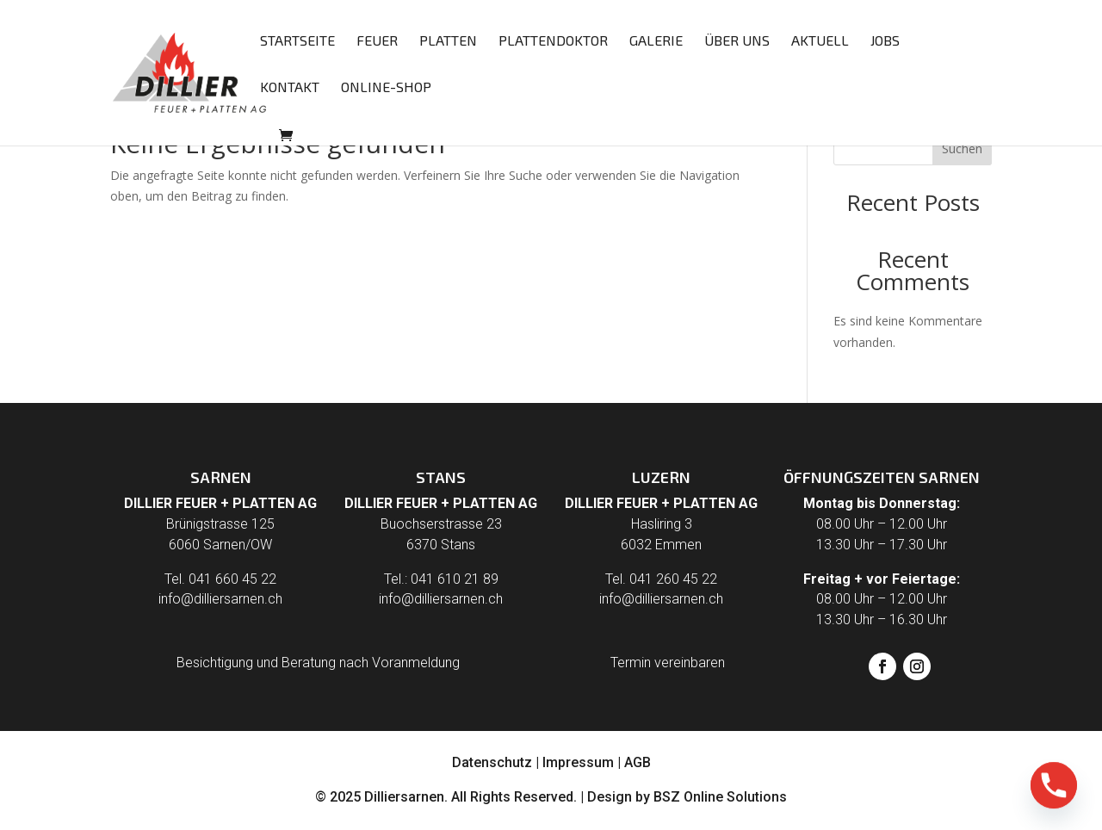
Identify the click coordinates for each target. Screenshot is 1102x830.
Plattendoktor (553, 41)
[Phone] (1054, 785)
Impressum (578, 762)
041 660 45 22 (232, 579)
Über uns (737, 41)
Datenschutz (492, 762)
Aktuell (820, 41)
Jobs (885, 41)
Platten (448, 41)
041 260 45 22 (673, 579)
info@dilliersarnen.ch (220, 599)
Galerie (656, 41)
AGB (637, 762)
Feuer (377, 41)
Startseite (297, 41)
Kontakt (289, 88)
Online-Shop (386, 88)
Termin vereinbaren (667, 662)
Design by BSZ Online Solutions (687, 797)
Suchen (962, 148)
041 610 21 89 (454, 579)
